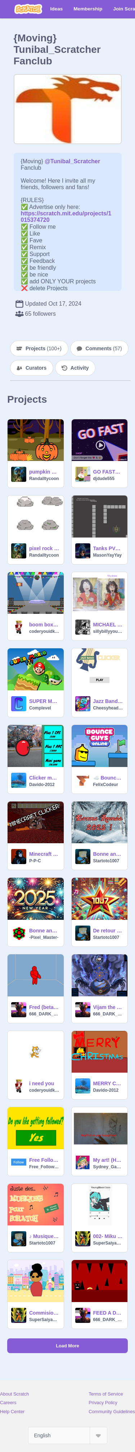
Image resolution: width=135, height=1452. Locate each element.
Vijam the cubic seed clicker (108, 1007)
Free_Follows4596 (44, 1166)
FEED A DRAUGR (108, 1313)
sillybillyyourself (108, 631)
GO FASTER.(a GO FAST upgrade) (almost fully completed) (108, 472)
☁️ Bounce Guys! (108, 778)
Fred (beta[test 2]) (44, 1007)
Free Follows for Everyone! (44, 1160)
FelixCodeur (105, 784)
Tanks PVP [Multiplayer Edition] (108, 548)
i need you (41, 1083)
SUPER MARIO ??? (44, 701)
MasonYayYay (107, 555)
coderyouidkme (44, 631)
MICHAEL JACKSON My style (108, 624)
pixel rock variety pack (44, 548)
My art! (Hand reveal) (108, 1160)
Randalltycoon (44, 478)
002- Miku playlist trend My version (108, 1236)
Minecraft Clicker (44, 854)
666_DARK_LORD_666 (44, 1014)
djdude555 (103, 478)
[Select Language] (67, 1435)
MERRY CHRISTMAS (108, 1083)
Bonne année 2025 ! (108, 854)
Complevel (40, 708)
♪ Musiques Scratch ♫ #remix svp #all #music (44, 1236)
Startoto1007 (106, 860)
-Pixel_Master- (43, 937)
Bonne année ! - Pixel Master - (44, 930)
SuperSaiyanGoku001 (108, 1243)
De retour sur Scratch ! (108, 930)
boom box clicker (44, 624)
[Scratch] (28, 9)
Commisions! (44, 1313)
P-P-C (35, 860)
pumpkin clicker (44, 472)
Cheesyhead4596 (108, 708)
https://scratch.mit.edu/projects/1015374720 (66, 213)
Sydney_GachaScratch (108, 1166)
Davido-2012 (42, 784)
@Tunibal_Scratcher (72, 161)
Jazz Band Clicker (108, 701)
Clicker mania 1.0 (44, 778)
